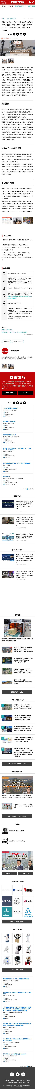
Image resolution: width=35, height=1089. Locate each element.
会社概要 (13, 1080)
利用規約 (28, 1080)
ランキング (10, 6)
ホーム (3, 6)
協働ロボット (7, 341)
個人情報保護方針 (12, 1082)
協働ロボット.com (7, 329)
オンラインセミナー (18, 341)
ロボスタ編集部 (14, 351)
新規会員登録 (9, 393)
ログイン (25, 393)
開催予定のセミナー (20, 6)
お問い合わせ (20, 1080)
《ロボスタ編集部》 (28, 334)
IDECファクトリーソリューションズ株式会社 (14, 332)
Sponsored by (23, 488)
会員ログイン (9, 873)
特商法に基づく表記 (24, 1082)
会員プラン (26, 873)
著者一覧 (7, 1080)
